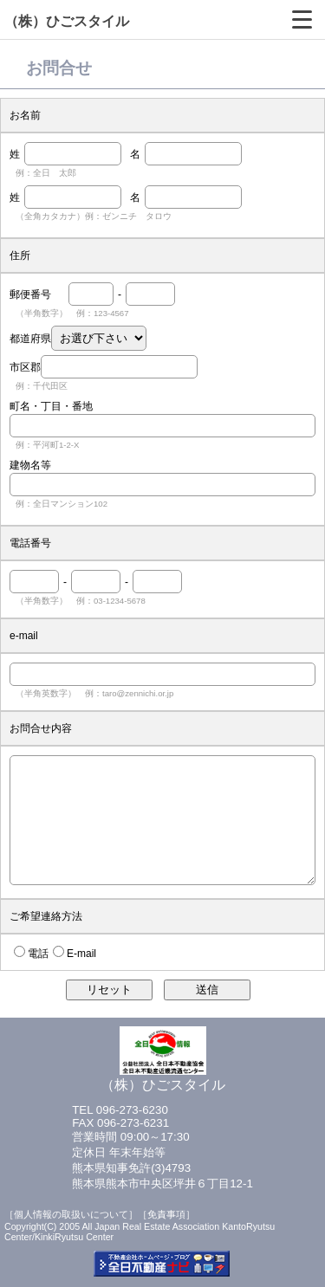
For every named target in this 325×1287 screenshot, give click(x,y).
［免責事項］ (166, 1214)
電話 (38, 953)
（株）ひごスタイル (66, 21)
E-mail (81, 953)
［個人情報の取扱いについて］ (71, 1214)
